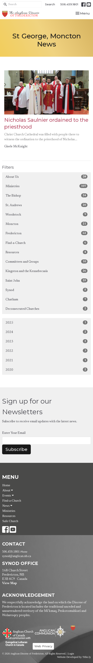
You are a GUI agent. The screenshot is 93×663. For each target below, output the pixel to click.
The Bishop (46, 195)
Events (8, 495)
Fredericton (46, 233)
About (7, 490)
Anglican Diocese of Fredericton (79, 627)
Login (71, 653)
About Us (46, 177)
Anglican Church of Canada (18, 632)
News (7, 505)
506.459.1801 (69, 4)
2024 (46, 332)
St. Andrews (46, 205)
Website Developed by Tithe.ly (74, 657)
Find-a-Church (46, 243)
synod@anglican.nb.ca (16, 556)
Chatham (46, 299)
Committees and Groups (46, 261)
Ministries (46, 186)
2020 (46, 370)
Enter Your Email (13, 433)
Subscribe (16, 449)
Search (50, 4)
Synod (46, 290)
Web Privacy (43, 646)
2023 (46, 341)
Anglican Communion (50, 631)
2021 (46, 360)
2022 (46, 351)
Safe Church (10, 521)
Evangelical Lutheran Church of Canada (16, 641)
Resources (46, 252)
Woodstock (46, 214)
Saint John (46, 280)
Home (6, 485)
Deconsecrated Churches (46, 309)
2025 (46, 322)
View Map (9, 583)
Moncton (46, 224)
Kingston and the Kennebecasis (46, 271)
